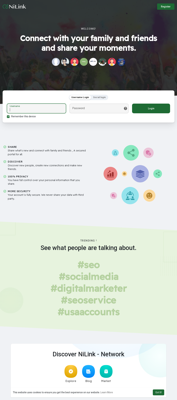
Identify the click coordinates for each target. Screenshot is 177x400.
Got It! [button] (158, 392)
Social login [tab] (99, 97)
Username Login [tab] (80, 97)
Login (151, 108)
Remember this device (23, 116)
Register (166, 6)
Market (106, 374)
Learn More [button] (106, 392)
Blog (88, 374)
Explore (70, 374)
